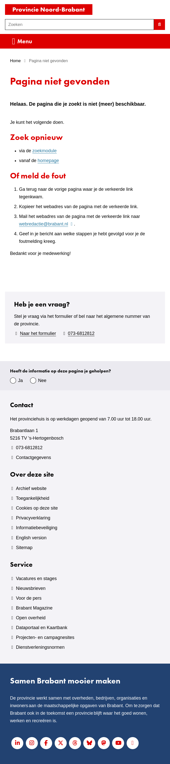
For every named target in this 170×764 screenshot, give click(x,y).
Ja (20, 380)
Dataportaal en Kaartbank (41, 627)
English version (31, 537)
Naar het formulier (38, 333)
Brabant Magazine (34, 607)
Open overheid (30, 617)
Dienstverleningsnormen (40, 647)
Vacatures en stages (36, 578)
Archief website (31, 488)
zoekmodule (44, 150)
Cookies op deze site (37, 508)
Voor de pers (28, 598)
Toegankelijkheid (32, 498)
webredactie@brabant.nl (46, 223)
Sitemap (24, 547)
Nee (42, 380)
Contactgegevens (33, 457)
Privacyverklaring (33, 517)
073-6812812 (81, 333)
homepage (48, 160)
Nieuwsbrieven (30, 588)
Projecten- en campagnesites (45, 637)
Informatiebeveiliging (36, 527)
